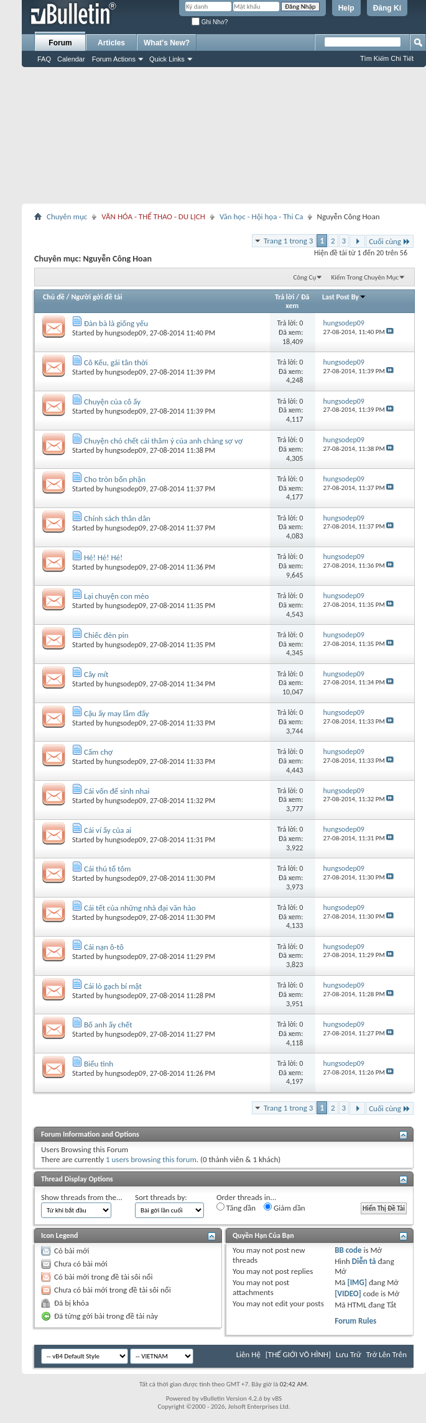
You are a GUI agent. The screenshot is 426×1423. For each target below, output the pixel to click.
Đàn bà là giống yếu (116, 323)
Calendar (71, 59)
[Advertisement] (224, 135)
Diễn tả (365, 1261)
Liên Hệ (248, 1354)
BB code (348, 1250)
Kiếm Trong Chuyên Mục (365, 277)
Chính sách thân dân (117, 518)
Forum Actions (114, 59)
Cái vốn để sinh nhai (117, 791)
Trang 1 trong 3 (288, 240)
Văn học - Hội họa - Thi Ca (261, 216)
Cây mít (96, 674)
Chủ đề (54, 297)
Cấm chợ (98, 752)
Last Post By (344, 297)
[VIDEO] (348, 1293)
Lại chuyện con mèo (116, 596)
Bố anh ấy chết (108, 1024)
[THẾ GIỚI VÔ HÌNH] (298, 1354)
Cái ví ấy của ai (107, 830)
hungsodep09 (125, 333)
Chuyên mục (67, 216)
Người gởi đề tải (96, 297)
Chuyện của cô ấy (112, 401)
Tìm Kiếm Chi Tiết (387, 58)
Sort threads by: (161, 1197)
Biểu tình (98, 1063)
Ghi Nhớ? (210, 22)
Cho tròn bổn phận (115, 479)
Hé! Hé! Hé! (103, 557)
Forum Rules (355, 1320)
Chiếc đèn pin (106, 635)
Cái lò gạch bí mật (113, 986)
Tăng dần (236, 1207)
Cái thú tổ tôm (107, 868)
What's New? (167, 43)
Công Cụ (304, 277)
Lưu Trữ (348, 1354)
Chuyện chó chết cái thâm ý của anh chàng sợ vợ (163, 440)
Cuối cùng (389, 241)
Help (346, 8)
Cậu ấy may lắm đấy (116, 713)
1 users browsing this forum (151, 1159)
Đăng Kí (387, 8)
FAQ (44, 59)
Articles (111, 43)
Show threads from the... (82, 1197)
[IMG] (357, 1282)
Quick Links (167, 59)
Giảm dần (284, 1207)
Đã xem (297, 301)
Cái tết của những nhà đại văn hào (140, 907)
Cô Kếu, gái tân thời (116, 362)
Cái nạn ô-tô (104, 947)
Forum (60, 43)
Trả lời (284, 297)
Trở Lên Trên (386, 1354)
